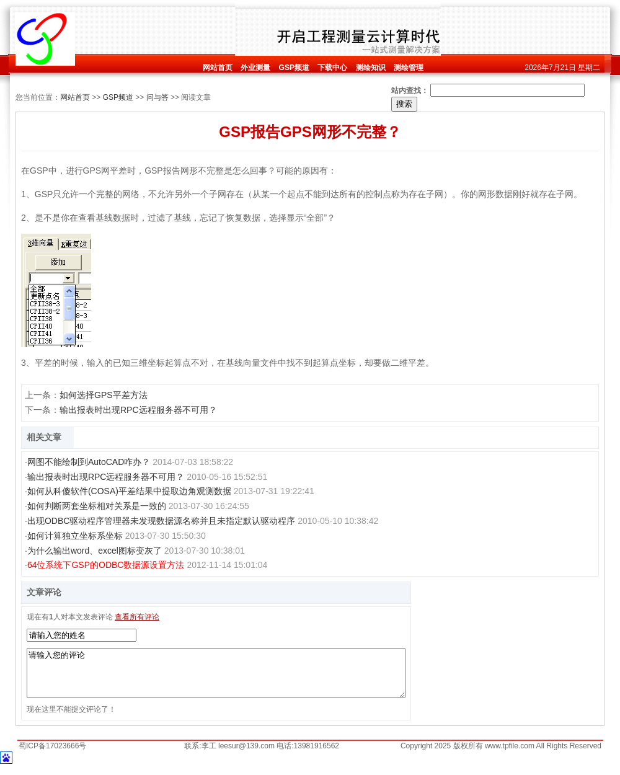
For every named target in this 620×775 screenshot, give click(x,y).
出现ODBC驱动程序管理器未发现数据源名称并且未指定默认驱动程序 (161, 521)
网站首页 (75, 97)
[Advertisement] (154, 29)
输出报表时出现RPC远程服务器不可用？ (138, 410)
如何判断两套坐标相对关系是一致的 (96, 506)
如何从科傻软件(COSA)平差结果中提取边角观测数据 (129, 491)
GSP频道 (118, 97)
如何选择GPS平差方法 (104, 395)
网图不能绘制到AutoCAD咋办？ (88, 462)
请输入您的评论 (216, 677)
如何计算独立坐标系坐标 (75, 536)
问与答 (157, 97)
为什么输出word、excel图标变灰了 (94, 551)
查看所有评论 (137, 617)
